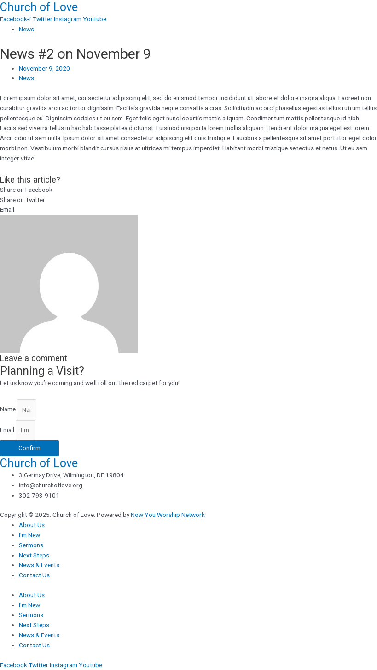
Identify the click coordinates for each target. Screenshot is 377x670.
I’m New (29, 535)
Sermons (31, 545)
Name (8, 409)
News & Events (39, 565)
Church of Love (39, 7)
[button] (188, 190)
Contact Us (34, 575)
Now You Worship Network (168, 514)
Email (8, 429)
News (26, 29)
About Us (32, 524)
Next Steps (34, 555)
